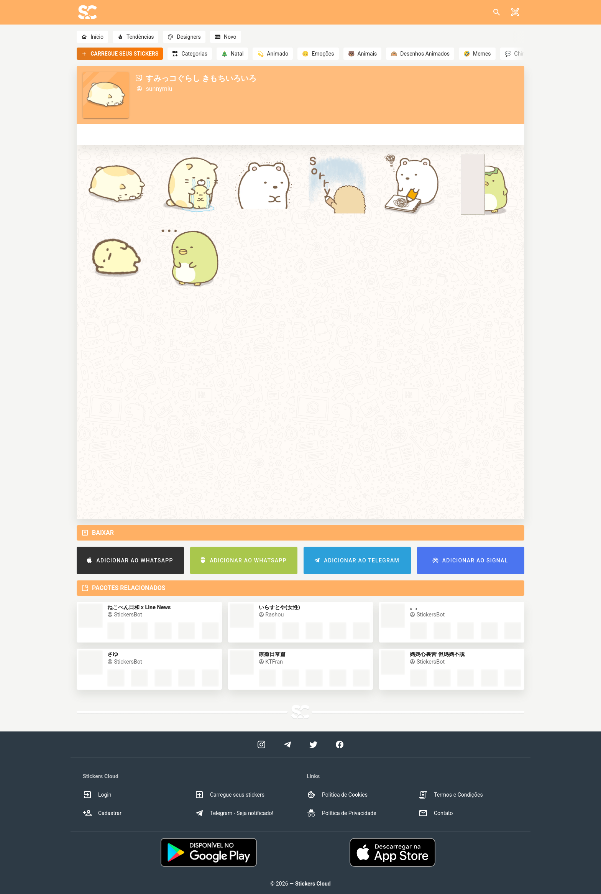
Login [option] (97, 794)
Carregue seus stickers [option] (229, 794)
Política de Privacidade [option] (341, 813)
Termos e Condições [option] (451, 794)
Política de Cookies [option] (337, 794)
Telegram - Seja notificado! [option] (234, 813)
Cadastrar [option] (102, 813)
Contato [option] (436, 813)
